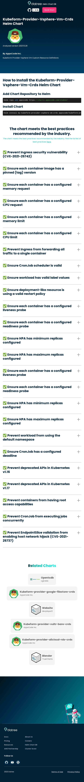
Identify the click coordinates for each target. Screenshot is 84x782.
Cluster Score (30, 749)
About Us (29, 737)
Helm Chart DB (31, 745)
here (49, 142)
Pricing (7, 741)
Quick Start (49, 10)
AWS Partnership (11, 749)
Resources (8, 745)
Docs (6, 737)
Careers (28, 741)
